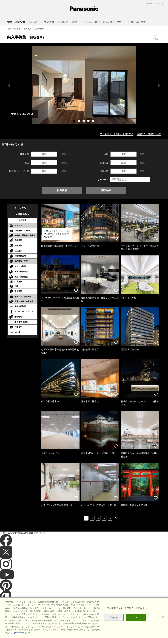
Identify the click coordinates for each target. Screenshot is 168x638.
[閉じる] (162, 623)
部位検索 (106, 190)
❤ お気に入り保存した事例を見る (117, 133)
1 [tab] (74, 121)
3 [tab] (84, 121)
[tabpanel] (84, 85)
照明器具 (27, 28)
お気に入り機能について (149, 133)
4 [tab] (88, 121)
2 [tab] (79, 121)
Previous (9, 85)
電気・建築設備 (13, 28)
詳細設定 (114, 623)
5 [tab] (93, 121)
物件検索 (62, 190)
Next (159, 85)
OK (136, 623)
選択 (44, 154)
